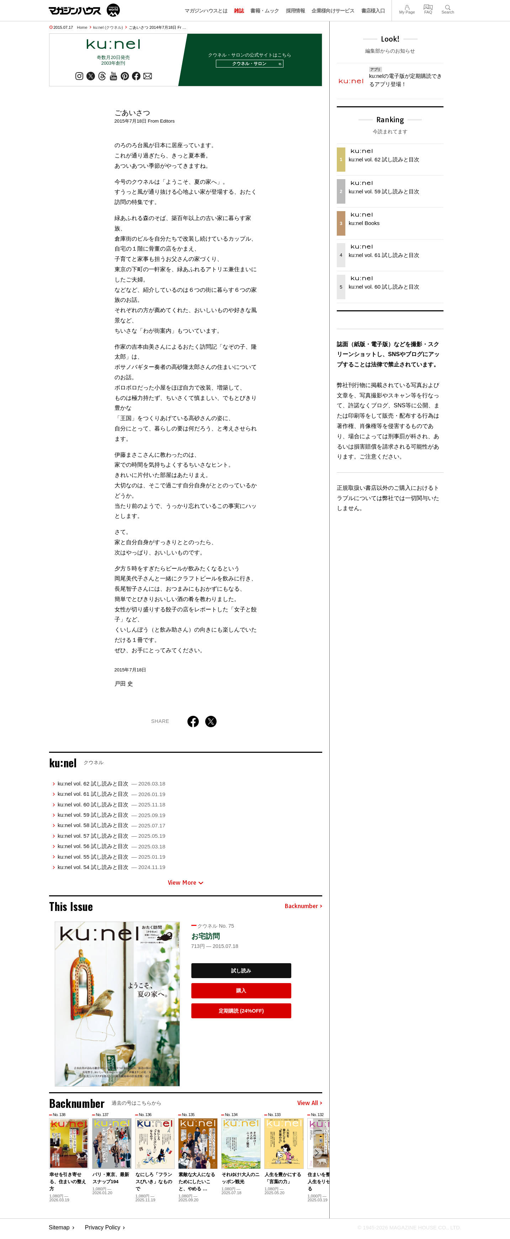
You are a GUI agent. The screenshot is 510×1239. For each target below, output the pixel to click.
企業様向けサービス (333, 10)
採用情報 (295, 10)
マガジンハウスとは (206, 10)
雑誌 (239, 10)
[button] (315, 1156)
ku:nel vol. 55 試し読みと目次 (111, 860)
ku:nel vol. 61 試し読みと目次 (111, 797)
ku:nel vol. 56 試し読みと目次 (111, 849)
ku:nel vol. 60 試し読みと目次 (111, 807)
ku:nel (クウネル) (108, 27)
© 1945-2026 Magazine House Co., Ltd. (405, 1230)
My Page (406, 7)
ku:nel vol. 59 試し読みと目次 (111, 818)
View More (185, 885)
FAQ (428, 7)
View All (309, 1106)
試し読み (241, 973)
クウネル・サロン (254, 65)
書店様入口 (373, 10)
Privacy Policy (103, 1230)
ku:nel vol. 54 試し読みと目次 (111, 870)
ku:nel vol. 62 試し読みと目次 (111, 786)
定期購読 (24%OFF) (241, 1014)
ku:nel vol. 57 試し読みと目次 (111, 839)
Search (448, 7)
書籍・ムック (264, 10)
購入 (241, 993)
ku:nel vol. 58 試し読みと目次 (111, 828)
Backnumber (303, 909)
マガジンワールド (84, 10)
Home (82, 27)
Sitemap (59, 1230)
